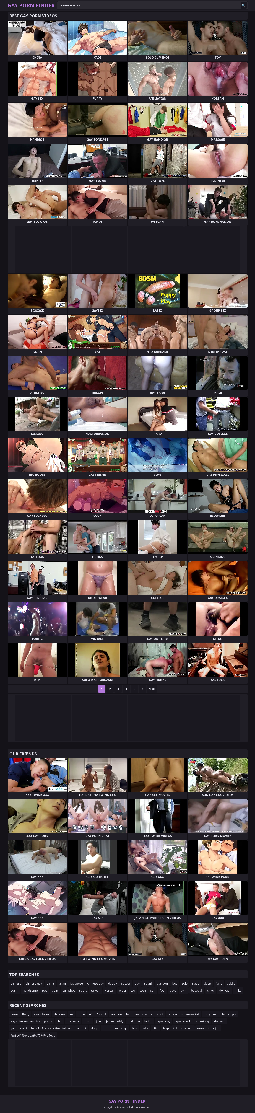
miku (238, 990)
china (50, 983)
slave (195, 983)
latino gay (229, 1014)
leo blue (116, 1014)
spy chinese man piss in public (32, 1021)
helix (145, 1028)
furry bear (211, 1014)
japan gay (163, 1021)
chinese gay (34, 983)
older (122, 990)
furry (218, 983)
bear (55, 990)
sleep (207, 983)
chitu (210, 990)
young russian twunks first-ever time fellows (41, 1028)
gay (137, 983)
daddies (59, 1014)
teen (143, 990)
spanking (202, 1021)
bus (134, 1028)
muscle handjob (208, 1028)
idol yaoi (224, 990)
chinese (16, 983)
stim (156, 1028)
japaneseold (183, 1021)
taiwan (95, 990)
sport (83, 990)
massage (73, 1021)
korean (110, 990)
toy (133, 990)
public (231, 983)
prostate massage (115, 1028)
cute (173, 990)
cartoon (162, 983)
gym (184, 990)
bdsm (14, 990)
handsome (30, 990)
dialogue (134, 1021)
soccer (125, 983)
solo (185, 983)
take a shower (183, 1028)
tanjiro (172, 1014)
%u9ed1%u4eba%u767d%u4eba (33, 1035)
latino (148, 1021)
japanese (76, 983)
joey (99, 1021)
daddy (112, 983)
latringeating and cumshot (144, 1014)
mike (81, 1014)
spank (148, 983)
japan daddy (114, 1021)
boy (174, 983)
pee (44, 990)
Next (152, 689)
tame (14, 1014)
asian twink (42, 1014)
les (71, 1014)
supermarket (190, 1014)
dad (59, 1021)
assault (81, 1028)
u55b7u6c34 (97, 1014)
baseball (197, 990)
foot (163, 990)
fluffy (25, 1014)
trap (166, 1028)
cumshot (69, 990)
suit (152, 990)
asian (62, 983)
